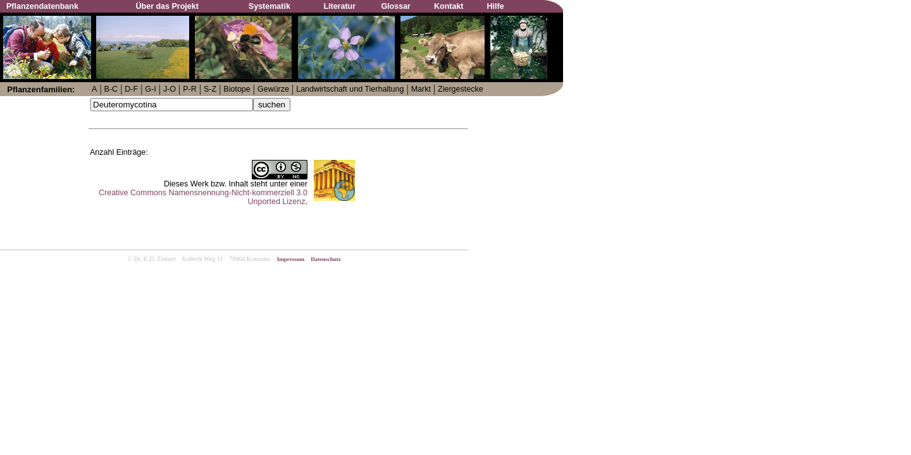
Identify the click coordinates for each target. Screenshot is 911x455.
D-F (131, 89)
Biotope (236, 89)
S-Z (210, 89)
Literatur (339, 6)
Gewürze (273, 89)
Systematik (269, 6)
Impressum (290, 259)
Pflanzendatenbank (42, 6)
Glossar (396, 6)
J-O (169, 89)
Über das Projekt (167, 6)
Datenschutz (326, 259)
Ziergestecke (460, 89)
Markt (421, 89)
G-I (150, 89)
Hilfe (495, 6)
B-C (111, 89)
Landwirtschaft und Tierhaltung (350, 89)
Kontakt (449, 6)
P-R (190, 89)
